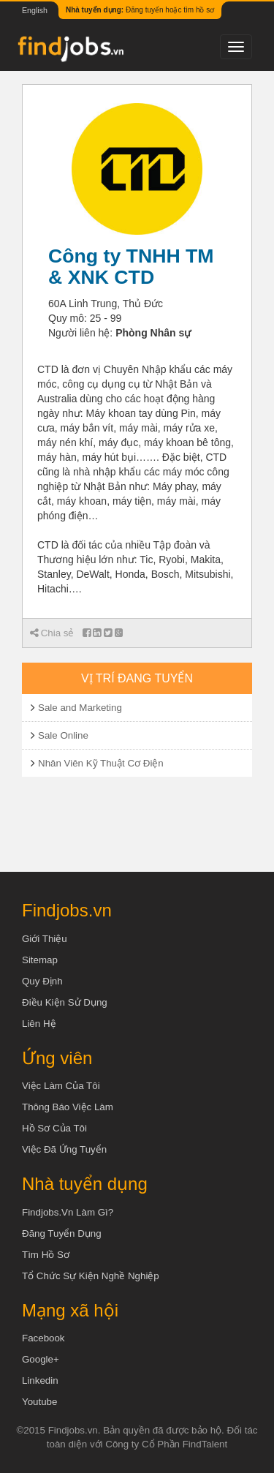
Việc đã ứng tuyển (64, 1149)
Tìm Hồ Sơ (45, 1254)
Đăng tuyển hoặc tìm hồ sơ (140, 10)
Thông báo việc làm (67, 1106)
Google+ (40, 1359)
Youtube (39, 1401)
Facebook (43, 1338)
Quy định (42, 981)
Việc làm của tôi (61, 1085)
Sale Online (63, 735)
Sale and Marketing (80, 707)
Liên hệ (39, 1023)
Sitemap (40, 959)
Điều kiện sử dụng (64, 1002)
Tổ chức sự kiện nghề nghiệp (90, 1275)
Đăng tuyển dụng (62, 1233)
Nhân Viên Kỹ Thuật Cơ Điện (101, 763)
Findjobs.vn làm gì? (67, 1212)
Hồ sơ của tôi (54, 1128)
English (34, 10)
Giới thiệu (44, 938)
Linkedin (40, 1380)
